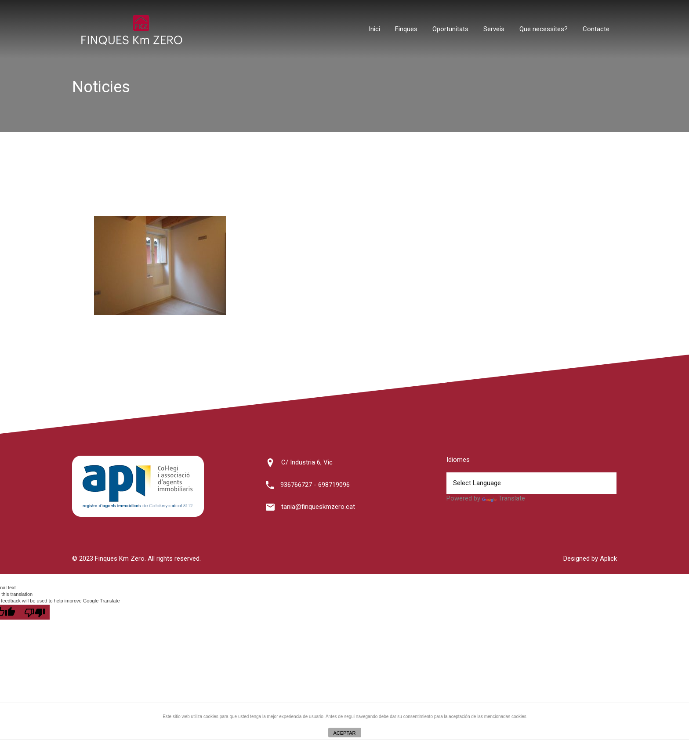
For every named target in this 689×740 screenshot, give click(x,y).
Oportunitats (450, 29)
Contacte (596, 29)
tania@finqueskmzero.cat (318, 507)
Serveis (493, 29)
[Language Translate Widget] (531, 483)
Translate (503, 498)
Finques (406, 29)
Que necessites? (543, 29)
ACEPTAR (344, 733)
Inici (374, 29)
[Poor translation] (35, 612)
